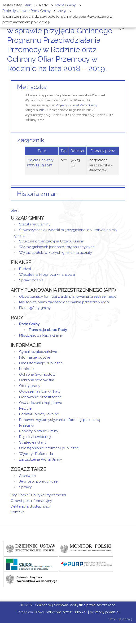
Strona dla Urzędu (31, 612)
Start (14, 210)
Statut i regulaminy (34, 224)
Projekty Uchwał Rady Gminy (76, 105)
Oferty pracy (29, 386)
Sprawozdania (31, 280)
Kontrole (26, 369)
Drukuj (118, 77)
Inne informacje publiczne (41, 363)
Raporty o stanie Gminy (38, 431)
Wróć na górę (120, 619)
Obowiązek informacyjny (31, 501)
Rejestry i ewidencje (35, 437)
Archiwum (27, 476)
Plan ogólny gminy (35, 308)
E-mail (124, 77)
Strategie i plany (32, 442)
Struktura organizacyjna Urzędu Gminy (51, 241)
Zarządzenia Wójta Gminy (40, 459)
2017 (42, 110)
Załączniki (31, 140)
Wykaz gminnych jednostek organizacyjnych (57, 247)
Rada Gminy (29, 324)
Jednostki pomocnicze (38, 481)
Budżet (25, 269)
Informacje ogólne (34, 357)
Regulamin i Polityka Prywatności (38, 495)
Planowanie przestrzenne (40, 397)
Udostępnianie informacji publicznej (49, 448)
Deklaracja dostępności (31, 506)
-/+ (121, 28)
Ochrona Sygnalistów (37, 374)
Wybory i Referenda (36, 454)
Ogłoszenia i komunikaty (39, 391)
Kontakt (17, 512)
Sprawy (25, 487)
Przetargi (26, 425)
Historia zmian (37, 193)
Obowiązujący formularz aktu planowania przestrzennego (68, 296)
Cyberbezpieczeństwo (38, 352)
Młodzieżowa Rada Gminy (41, 335)
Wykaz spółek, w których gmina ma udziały (55, 252)
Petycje (25, 408)
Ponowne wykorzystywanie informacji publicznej (60, 420)
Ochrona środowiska (36, 380)
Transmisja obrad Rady (48, 330)
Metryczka (32, 86)
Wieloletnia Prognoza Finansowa (47, 274)
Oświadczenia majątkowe (40, 403)
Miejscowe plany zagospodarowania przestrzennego (64, 302)
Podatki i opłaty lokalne (39, 414)
